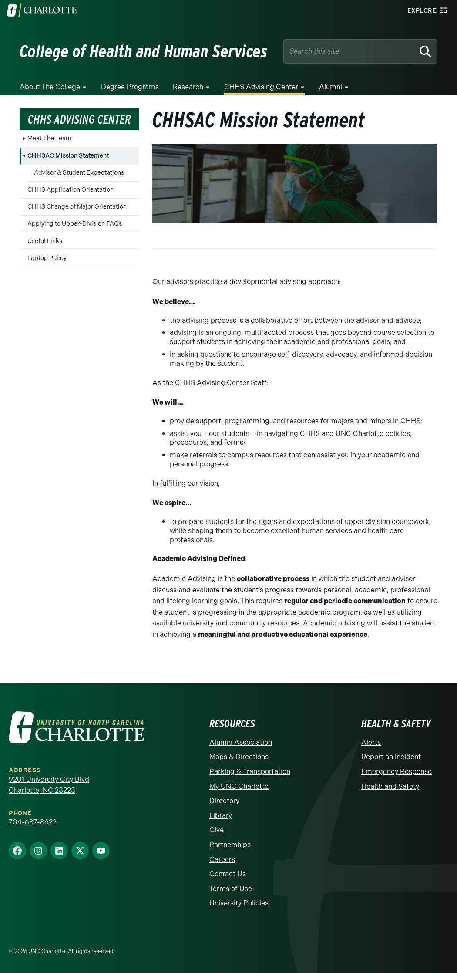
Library (220, 815)
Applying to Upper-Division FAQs (74, 223)
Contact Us (227, 874)
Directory (224, 801)
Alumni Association (240, 742)
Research (188, 87)
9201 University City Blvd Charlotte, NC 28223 (49, 785)
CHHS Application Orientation (70, 189)
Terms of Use (230, 889)
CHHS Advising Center (261, 87)
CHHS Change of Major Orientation (77, 206)
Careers (222, 859)
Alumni (330, 87)
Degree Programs (130, 87)
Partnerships (230, 845)
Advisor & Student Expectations (79, 172)
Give (216, 830)
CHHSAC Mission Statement (68, 155)
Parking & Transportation (249, 771)
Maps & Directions (239, 757)
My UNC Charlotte (239, 786)
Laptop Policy (47, 258)
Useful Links (44, 241)
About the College (50, 87)
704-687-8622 (33, 822)
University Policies (239, 903)
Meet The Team (49, 138)
